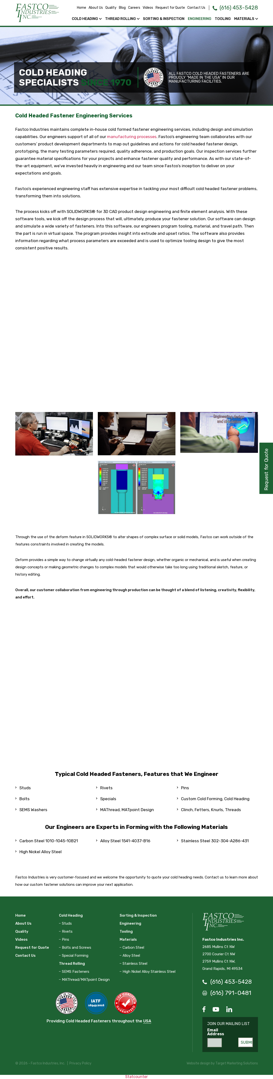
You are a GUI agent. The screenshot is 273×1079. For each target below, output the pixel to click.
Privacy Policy (80, 1063)
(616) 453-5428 (236, 7)
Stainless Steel (135, 963)
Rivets (67, 931)
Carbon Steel (133, 947)
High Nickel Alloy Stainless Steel (149, 971)
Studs (67, 923)
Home (76, 8)
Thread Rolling (120, 19)
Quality (105, 8)
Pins (65, 939)
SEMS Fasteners (75, 971)
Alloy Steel (131, 955)
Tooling (223, 19)
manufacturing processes (132, 136)
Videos (143, 8)
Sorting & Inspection (163, 19)
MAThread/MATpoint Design (86, 979)
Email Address (215, 1032)
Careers (129, 8)
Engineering (199, 19)
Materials (244, 19)
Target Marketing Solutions (236, 1063)
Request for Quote (165, 8)
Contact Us (191, 8)
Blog (117, 8)
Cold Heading (85, 19)
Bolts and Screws (76, 947)
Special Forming (75, 955)
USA (147, 1020)
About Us (90, 8)
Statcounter (136, 1076)
